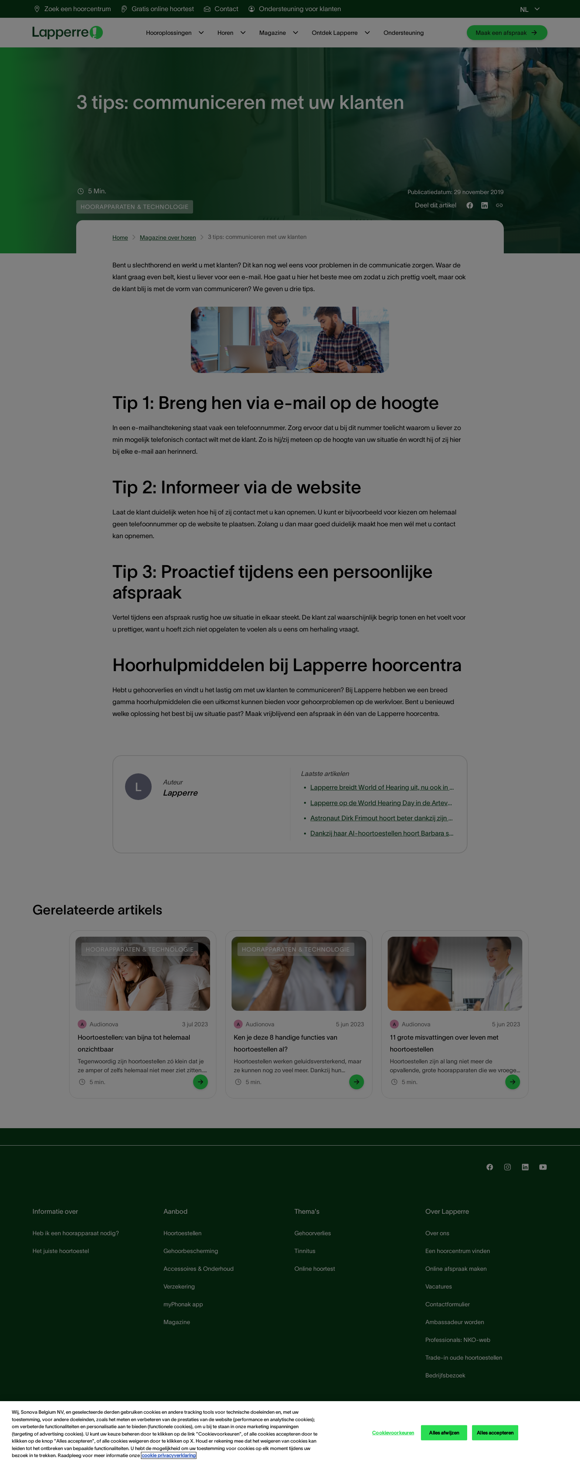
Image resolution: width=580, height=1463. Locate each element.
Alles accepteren (495, 1432)
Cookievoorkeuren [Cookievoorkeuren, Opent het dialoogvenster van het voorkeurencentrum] (393, 1432)
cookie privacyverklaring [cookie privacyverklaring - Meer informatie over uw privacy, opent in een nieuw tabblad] (169, 1455)
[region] (290, 1432)
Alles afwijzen (444, 1432)
